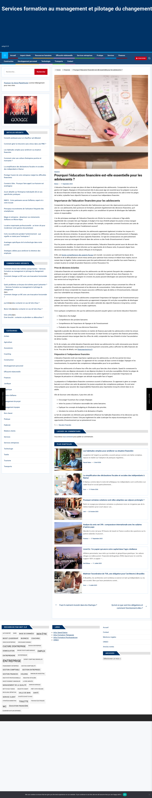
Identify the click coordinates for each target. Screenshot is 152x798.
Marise (56, 184)
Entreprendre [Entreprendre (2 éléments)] (9, 656)
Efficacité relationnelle (64, 55)
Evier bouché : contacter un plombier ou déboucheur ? (24, 317)
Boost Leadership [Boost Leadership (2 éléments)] (10, 638)
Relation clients (9, 431)
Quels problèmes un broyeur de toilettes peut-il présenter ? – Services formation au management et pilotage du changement (25, 287)
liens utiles (8, 315)
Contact (70, 61)
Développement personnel (27, 61)
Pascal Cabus (87, 462)
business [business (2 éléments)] (25, 638)
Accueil (13, 55)
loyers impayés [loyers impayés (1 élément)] (28, 681)
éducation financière (65, 425)
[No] (149, 794)
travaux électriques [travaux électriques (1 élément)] (37, 701)
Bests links (8, 309)
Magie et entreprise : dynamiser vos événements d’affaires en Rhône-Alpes (22, 218)
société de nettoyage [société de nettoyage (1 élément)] (25, 696)
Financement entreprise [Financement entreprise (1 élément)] (11, 666)
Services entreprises (84, 55)
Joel (84, 514)
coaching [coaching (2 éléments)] (35, 638)
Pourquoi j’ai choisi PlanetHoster (16, 83)
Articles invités (108, 647)
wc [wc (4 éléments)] (4, 706)
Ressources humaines (43, 55)
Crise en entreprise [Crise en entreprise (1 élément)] (9, 642)
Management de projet (12, 401)
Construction (8, 61)
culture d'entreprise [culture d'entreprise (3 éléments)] (14, 646)
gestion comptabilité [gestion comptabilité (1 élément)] (28, 666)
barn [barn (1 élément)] (14, 633)
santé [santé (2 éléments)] (36, 693)
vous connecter (67, 437)
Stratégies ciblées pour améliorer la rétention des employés (22, 252)
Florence (85, 538)
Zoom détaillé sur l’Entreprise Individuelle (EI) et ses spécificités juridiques (23, 193)
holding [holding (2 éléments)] (24, 674)
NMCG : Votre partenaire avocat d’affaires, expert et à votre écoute (23, 201)
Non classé (8, 413)
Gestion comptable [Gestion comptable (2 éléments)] (11, 670)
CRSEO (105, 642)
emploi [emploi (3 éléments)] (41, 651)
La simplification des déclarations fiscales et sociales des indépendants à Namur (24, 168)
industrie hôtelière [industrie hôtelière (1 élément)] (29, 678)
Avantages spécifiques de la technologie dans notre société (23, 243)
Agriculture (8, 342)
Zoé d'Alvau (86, 563)
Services (111, 55)
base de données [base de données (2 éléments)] (26, 634)
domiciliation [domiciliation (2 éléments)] (8, 651)
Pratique (100, 55)
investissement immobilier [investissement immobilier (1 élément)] (11, 681)
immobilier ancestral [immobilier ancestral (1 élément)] (38, 673)
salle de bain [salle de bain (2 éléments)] (24, 693)
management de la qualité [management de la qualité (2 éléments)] (14, 685)
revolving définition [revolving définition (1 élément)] (9, 692)
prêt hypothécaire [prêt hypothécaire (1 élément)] (37, 689)
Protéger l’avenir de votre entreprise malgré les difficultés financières (25, 176)
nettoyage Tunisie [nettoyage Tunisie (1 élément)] (9, 689)
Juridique (7, 384)
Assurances (8, 348)
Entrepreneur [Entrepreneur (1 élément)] (22, 655)
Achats (6, 336)
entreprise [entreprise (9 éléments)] (12, 661)
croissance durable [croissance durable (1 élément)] (24, 642)
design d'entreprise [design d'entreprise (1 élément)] (34, 645)
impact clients (25, 55)
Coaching (7, 354)
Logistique (8, 390)
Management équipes (12, 407)
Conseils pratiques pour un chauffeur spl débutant (22, 138)
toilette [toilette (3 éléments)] (23, 701)
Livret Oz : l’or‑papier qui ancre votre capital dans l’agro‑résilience (112, 549)
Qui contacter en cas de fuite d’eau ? (26, 303)
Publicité (7, 425)
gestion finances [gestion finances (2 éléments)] (10, 674)
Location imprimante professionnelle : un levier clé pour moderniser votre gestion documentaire (24, 227)
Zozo (84, 489)
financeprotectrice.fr (85, 349)
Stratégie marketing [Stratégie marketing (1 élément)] (9, 701)
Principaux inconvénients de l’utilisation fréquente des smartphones (24, 210)
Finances (121, 55)
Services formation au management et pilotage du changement (77, 9)
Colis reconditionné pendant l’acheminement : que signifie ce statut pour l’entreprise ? (22, 235)
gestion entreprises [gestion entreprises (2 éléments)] (31, 670)
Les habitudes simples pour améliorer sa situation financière (110, 451)
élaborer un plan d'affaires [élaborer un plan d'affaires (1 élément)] (12, 710)
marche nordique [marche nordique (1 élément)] (34, 684)
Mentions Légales (109, 637)
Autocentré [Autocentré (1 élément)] (6, 633)
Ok (125, 794)
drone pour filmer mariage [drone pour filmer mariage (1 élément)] (26, 650)
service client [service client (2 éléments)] (9, 697)
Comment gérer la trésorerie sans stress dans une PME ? (25, 144)
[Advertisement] (77, 28)
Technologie (45, 61)
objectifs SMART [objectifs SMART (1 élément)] (22, 689)
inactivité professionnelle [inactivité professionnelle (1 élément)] (11, 678)
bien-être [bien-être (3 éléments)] (42, 634)
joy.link (6, 303)
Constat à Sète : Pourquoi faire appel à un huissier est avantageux (24, 184)
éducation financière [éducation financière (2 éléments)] (18, 706)
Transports (59, 61)
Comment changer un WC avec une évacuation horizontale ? (25, 277)
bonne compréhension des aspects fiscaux (77, 255)
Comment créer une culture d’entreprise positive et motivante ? (22, 159)
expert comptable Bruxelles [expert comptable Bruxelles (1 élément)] (33, 659)
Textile (6, 455)
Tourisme (7, 461)
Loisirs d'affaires (10, 395)
